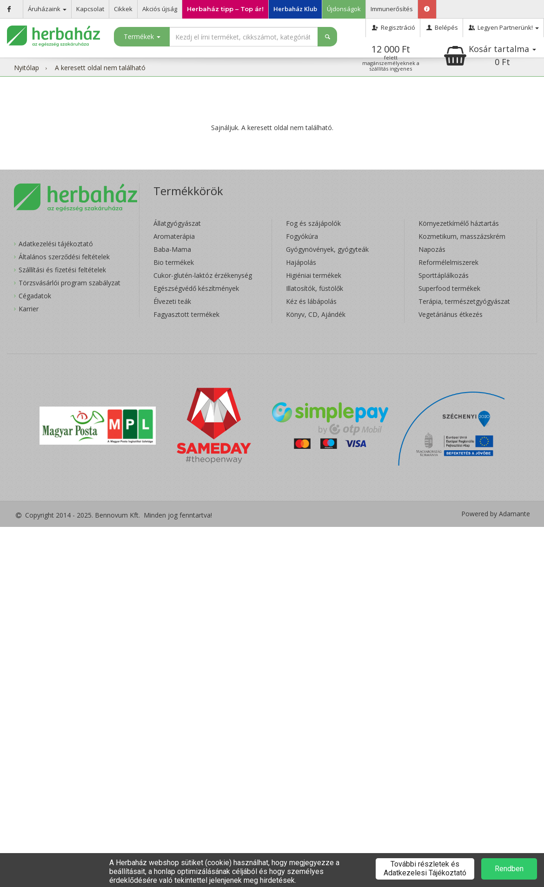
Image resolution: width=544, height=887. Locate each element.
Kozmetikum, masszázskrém (461, 236)
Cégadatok (35, 295)
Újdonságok (344, 9)
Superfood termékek (449, 288)
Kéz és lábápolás (311, 301)
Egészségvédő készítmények (196, 288)
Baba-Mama (172, 249)
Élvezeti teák (172, 301)
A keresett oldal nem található (100, 67)
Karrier (29, 308)
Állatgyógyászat (177, 223)
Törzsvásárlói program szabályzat (69, 282)
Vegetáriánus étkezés (450, 314)
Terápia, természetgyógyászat (464, 301)
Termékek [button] (142, 36)
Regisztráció (393, 27)
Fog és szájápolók (313, 223)
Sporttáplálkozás (443, 275)
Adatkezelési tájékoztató (56, 243)
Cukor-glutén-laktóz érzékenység (202, 275)
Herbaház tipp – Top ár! (225, 9)
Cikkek (123, 9)
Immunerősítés (392, 9)
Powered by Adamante (495, 514)
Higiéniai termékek (313, 275)
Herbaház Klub (295, 9)
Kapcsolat (90, 9)
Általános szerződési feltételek (64, 256)
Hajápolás (301, 262)
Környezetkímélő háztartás (458, 223)
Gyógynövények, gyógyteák (327, 249)
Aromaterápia (174, 236)
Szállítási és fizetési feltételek (62, 269)
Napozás (431, 249)
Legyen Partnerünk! (503, 27)
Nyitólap (26, 67)
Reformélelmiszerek (448, 262)
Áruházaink (47, 9)
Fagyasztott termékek (186, 314)
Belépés (441, 27)
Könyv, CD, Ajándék (315, 314)
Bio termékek (173, 262)
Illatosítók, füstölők (314, 288)
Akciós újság (159, 9)
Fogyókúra (302, 236)
